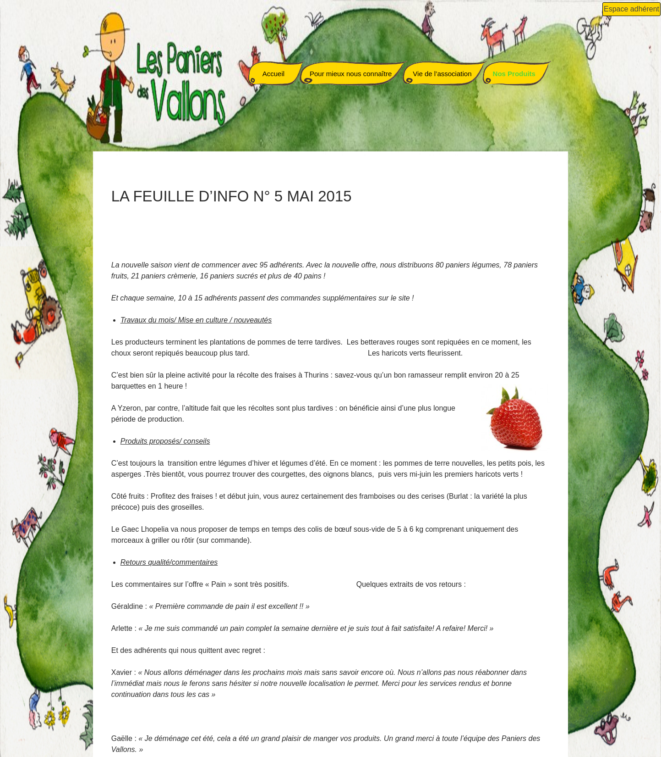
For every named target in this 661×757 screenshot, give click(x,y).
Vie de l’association (442, 74)
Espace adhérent (631, 9)
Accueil (273, 74)
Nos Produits (514, 74)
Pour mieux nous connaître (351, 74)
